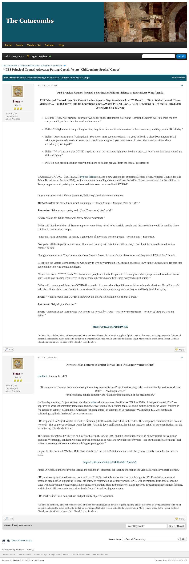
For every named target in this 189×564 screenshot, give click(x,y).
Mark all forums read (80, 554)
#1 (182, 85)
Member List (34, 45)
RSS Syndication (100, 554)
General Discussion (29, 65)
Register (43, 56)
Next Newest (24, 525)
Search (19, 45)
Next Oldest (11, 525)
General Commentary (51, 65)
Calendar (50, 45)
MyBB (16, 560)
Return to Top (40, 554)
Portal (8, 45)
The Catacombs (10, 65)
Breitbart (42, 376)
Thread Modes (178, 77)
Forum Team (9, 554)
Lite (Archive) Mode (58, 554)
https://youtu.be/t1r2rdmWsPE (110, 326)
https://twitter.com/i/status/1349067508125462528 (110, 462)
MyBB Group (37, 560)
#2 (182, 357)
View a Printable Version (21, 540)
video (94, 402)
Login (33, 56)
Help (61, 45)
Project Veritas (88, 176)
